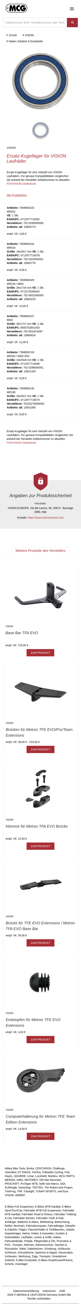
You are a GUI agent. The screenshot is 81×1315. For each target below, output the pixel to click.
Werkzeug (24, 1256)
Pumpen (17, 1244)
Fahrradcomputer (36, 1225)
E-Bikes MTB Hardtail (48, 1206)
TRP (19, 1191)
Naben (57, 1237)
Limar (30, 1176)
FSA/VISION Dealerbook (21, 183)
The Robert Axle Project (58, 1187)
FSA (67, 1172)
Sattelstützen (35, 1248)
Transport (44, 1256)
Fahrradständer (14, 1241)
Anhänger (10, 1221)
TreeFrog (10, 1191)
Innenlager (21, 1263)
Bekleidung (46, 1221)
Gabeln (70, 1229)
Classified (10, 1172)
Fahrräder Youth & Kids (50, 1218)
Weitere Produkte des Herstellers (41, 551)
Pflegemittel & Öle (44, 1241)
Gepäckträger (13, 1233)
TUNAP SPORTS (46, 1191)
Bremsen (19, 1225)
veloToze (63, 1191)
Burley (30, 1168)
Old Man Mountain (50, 1179)
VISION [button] (28, 35)
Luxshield (40, 1176)
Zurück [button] (11, 35)
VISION (9, 1195)
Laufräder (26, 1237)
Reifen (8, 1225)
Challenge (58, 1168)
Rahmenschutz (44, 1244)
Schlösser (10, 1252)
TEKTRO (37, 1187)
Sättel (22, 1248)
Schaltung (50, 1248)
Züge (35, 1256)
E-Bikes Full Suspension (19, 1206)
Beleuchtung (62, 1221)
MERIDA (10, 1179)
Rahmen (29, 1244)
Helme (26, 1233)
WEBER (20, 1195)
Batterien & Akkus (28, 1221)
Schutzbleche (26, 1252)
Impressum (49, 1290)
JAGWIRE (20, 1176)
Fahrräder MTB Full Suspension (42, 1210)
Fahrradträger (56, 1225)
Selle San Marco (49, 1183)
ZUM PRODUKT (40, 652)
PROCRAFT (12, 1183)
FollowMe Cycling (52, 1172)
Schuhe (9, 1263)
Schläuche (64, 1248)
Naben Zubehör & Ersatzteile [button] (24, 41)
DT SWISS (24, 1172)
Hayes (8, 1176)
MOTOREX (31, 1179)
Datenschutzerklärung (26, 1290)
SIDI (62, 1183)
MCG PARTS (67, 1176)
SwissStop (24, 1187)
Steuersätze (65, 1252)
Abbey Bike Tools (15, 1168)
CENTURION (43, 1168)
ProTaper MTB (29, 1183)
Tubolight (28, 1191)
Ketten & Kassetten (42, 1233)
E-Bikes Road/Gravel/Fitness (55, 1260)
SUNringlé (11, 1187)
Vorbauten (11, 1256)
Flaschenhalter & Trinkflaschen (46, 1229)
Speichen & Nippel (46, 1252)
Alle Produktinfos (17, 195)
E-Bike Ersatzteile (26, 1260)
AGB (62, 1290)
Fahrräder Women (24, 1218)
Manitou (52, 1176)
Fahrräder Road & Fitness (37, 1214)
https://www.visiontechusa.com (46, 517)
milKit (20, 1179)
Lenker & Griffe (43, 1237)
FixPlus (36, 1172)
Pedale (28, 1241)
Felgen (22, 1229)
